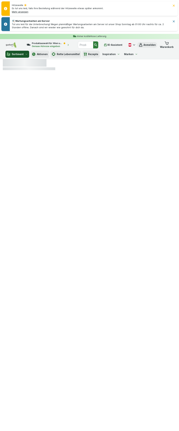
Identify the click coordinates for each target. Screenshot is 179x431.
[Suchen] (95, 44)
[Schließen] (174, 6)
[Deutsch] (131, 44)
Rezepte (91, 54)
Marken (131, 54)
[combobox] (85, 44)
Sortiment (17, 54)
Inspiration (111, 54)
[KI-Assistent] (113, 44)
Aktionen (40, 54)
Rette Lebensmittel (66, 54)
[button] (20, 12)
